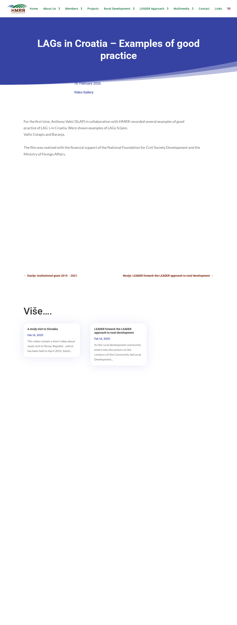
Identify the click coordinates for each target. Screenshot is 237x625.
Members (71, 8)
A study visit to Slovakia (42, 329)
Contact (204, 8)
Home (34, 8)
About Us (49, 8)
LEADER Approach (152, 8)
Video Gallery (83, 92)
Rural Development (117, 8)
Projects (93, 8)
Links (218, 8)
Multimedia (181, 8)
